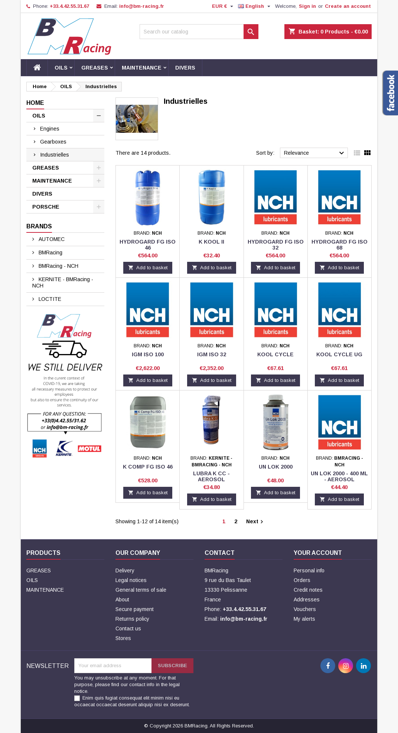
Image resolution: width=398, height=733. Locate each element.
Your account (318, 553)
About (122, 599)
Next (255, 521)
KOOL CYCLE (275, 354)
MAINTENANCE (142, 68)
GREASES (94, 68)
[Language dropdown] (255, 6)
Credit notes (308, 590)
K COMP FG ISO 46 (148, 467)
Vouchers (305, 609)
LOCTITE (49, 299)
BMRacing (49, 252)
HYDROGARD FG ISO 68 (339, 245)
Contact (220, 553)
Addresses (307, 599)
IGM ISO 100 (148, 354)
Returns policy (132, 619)
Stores (123, 638)
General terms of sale (140, 590)
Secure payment (134, 609)
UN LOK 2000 (276, 467)
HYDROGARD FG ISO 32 (276, 245)
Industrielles (54, 155)
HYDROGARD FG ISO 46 (148, 245)
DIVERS (185, 68)
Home (35, 103)
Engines (49, 129)
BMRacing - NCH (57, 266)
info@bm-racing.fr (141, 6)
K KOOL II (211, 242)
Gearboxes (53, 142)
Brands (39, 226)
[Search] (199, 31)
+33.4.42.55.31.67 (69, 6)
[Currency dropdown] (223, 6)
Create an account (348, 6)
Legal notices (131, 580)
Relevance (315, 153)
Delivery (124, 570)
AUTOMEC (51, 239)
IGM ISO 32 (211, 354)
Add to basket (147, 267)
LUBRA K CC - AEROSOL (211, 476)
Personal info (309, 570)
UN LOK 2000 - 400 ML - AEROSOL (339, 476)
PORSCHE (45, 207)
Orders (302, 580)
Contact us (128, 628)
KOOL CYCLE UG (339, 354)
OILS (61, 68)
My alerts (304, 619)
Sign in (307, 6)
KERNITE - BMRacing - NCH (62, 282)
